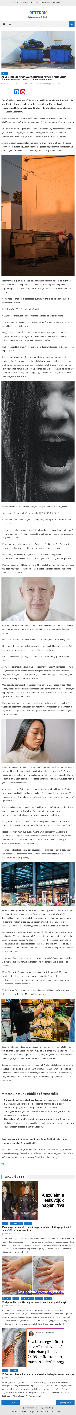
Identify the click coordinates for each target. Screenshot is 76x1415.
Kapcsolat (34, 2)
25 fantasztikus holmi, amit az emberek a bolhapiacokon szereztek (38, 1374)
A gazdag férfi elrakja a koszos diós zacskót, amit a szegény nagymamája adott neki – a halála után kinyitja (66, 1402)
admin (20, 83)
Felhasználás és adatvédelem (51, 2)
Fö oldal (16, 2)
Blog (5, 73)
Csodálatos (16, 1223)
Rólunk (25, 2)
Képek (28, 1223)
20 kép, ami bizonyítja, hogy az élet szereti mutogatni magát (35, 1302)
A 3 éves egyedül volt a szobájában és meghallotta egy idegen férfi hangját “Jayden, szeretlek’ (12, 1402)
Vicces (48, 1298)
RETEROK (38, 13)
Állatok (6, 1298)
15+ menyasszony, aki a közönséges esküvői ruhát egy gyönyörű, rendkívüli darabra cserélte (37, 1228)
